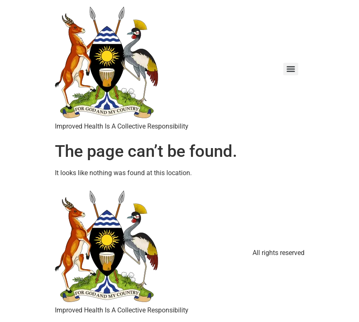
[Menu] (290, 69)
